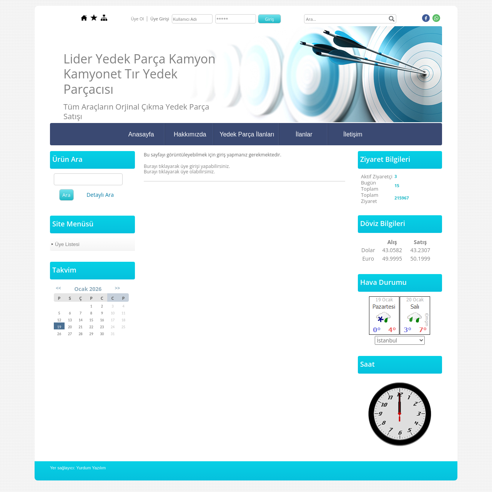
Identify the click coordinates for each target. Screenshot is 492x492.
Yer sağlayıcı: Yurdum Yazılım (78, 467)
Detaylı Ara (100, 194)
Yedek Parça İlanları (246, 134)
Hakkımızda (190, 134)
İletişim (352, 134)
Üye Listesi (67, 244)
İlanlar (304, 134)
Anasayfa (141, 134)
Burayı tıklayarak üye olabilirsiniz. (179, 171)
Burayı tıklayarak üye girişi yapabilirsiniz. (187, 166)
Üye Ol (137, 19)
